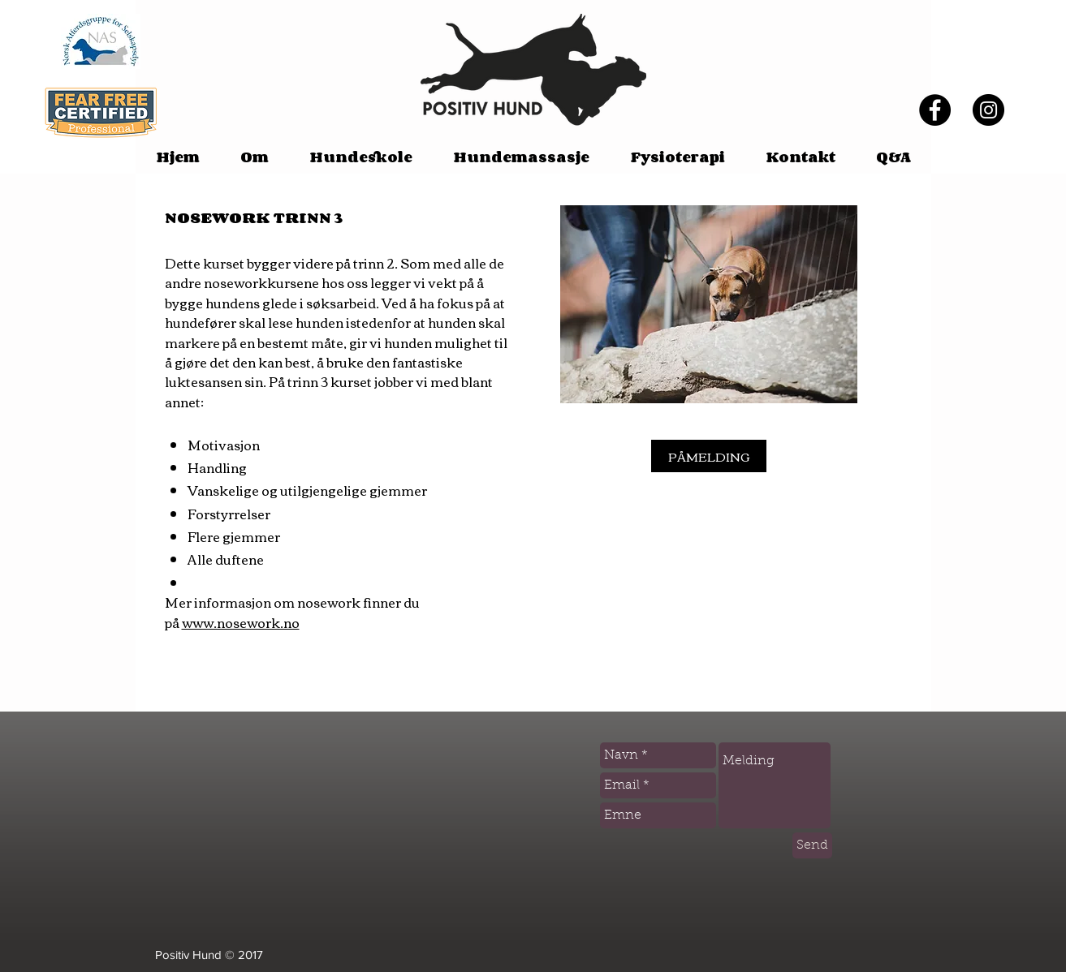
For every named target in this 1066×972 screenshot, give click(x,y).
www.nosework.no (241, 622)
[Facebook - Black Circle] (935, 110)
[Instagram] (988, 110)
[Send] (812, 845)
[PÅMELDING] (708, 456)
